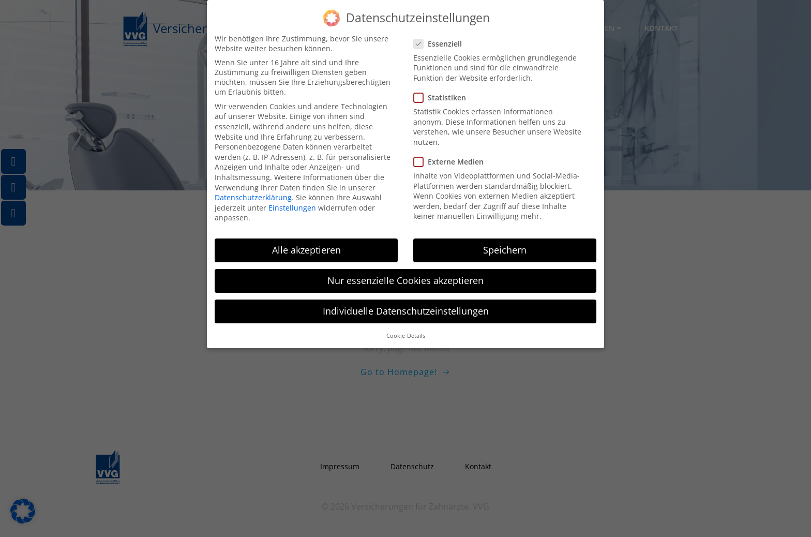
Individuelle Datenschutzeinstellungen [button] (406, 306)
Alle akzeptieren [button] (306, 245)
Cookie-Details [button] (405, 331)
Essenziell (441, 39)
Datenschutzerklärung (253, 193)
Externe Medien (451, 157)
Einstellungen (292, 203)
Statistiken (443, 93)
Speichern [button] (505, 245)
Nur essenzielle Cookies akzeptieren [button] (405, 276)
